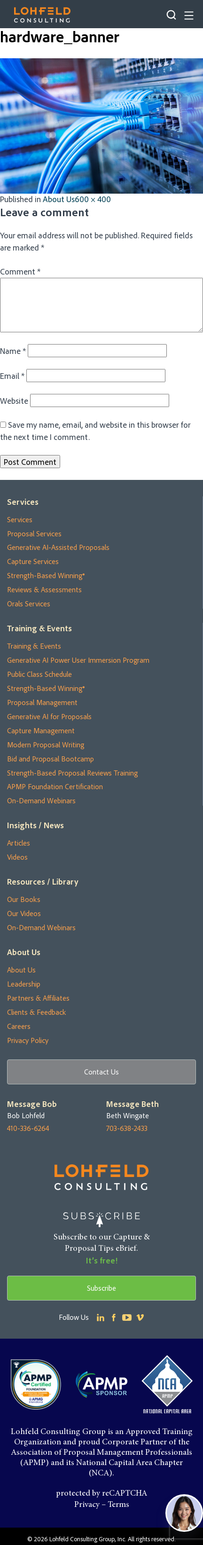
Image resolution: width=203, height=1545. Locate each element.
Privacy (87, 1505)
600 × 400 (93, 199)
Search (171, 15)
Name (13, 350)
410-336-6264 (28, 1128)
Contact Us (101, 1071)
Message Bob (32, 1104)
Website (14, 400)
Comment (20, 271)
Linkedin (100, 1317)
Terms (118, 1505)
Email (12, 375)
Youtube (127, 1317)
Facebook (113, 1317)
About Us (59, 199)
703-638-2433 (127, 1128)
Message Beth (132, 1104)
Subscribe (101, 1288)
